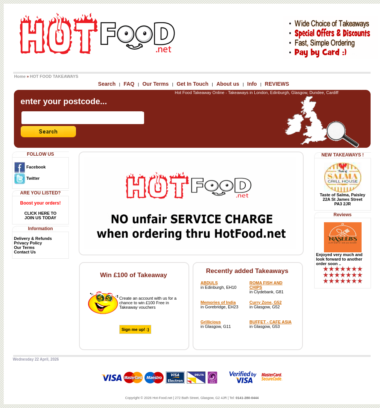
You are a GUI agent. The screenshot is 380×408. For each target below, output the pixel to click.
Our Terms (155, 84)
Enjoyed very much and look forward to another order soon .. (339, 259)
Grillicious (211, 322)
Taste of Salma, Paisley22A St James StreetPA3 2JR (342, 199)
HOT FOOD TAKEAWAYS (54, 76)
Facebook (30, 167)
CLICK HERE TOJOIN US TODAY (40, 215)
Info (252, 84)
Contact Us (25, 252)
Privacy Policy (28, 243)
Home (20, 76)
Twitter (27, 178)
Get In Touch (192, 84)
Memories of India (218, 302)
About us (227, 84)
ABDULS (209, 283)
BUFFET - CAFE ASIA (270, 322)
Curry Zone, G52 (265, 302)
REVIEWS (277, 84)
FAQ (128, 84)
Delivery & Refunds (33, 238)
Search (107, 84)
